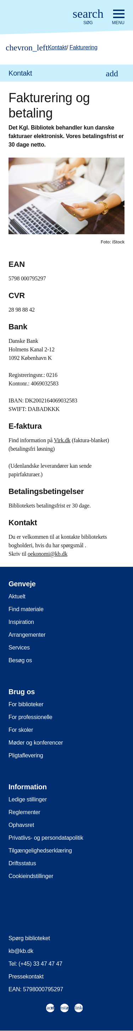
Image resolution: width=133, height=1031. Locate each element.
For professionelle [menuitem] (30, 717)
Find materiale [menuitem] (26, 609)
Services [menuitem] (19, 648)
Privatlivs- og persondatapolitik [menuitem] (46, 838)
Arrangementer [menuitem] (27, 635)
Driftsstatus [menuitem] (22, 863)
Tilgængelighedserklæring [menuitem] (40, 851)
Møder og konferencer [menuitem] (36, 743)
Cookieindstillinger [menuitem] (31, 876)
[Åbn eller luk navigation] (118, 17)
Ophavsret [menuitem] (21, 825)
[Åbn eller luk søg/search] (88, 17)
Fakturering (84, 47)
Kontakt (57, 47)
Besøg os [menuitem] (20, 660)
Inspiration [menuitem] (21, 622)
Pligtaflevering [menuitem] (26, 755)
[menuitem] (66, 73)
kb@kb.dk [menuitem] (21, 951)
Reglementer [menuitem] (24, 812)
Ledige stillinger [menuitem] (28, 799)
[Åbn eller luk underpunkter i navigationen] (112, 73)
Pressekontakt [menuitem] (26, 977)
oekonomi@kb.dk (47, 554)
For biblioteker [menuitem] (26, 704)
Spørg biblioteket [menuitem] (29, 938)
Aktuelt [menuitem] (17, 596)
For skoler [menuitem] (21, 730)
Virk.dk (62, 440)
